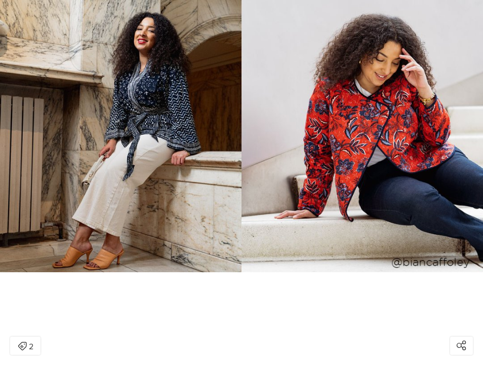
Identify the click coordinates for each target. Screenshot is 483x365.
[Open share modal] (461, 346)
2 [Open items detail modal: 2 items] (25, 347)
